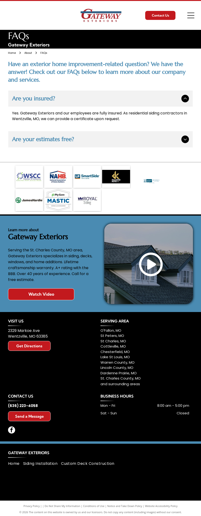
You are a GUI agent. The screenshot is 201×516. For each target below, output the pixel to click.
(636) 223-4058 (23, 403)
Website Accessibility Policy (161, 504)
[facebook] (11, 429)
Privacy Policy (31, 504)
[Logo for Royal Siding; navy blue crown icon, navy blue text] (87, 198)
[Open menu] (190, 15)
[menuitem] (15, 462)
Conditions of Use (94, 504)
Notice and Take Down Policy (124, 504)
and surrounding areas (120, 382)
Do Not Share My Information (62, 504)
